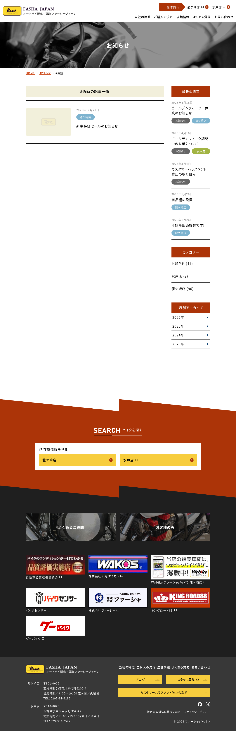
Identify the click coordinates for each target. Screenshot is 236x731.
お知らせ (45, 73)
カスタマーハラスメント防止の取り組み (189, 172)
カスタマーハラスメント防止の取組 (164, 692)
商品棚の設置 (182, 199)
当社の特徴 (142, 17)
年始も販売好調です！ (188, 225)
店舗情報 (183, 17)
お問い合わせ (223, 17)
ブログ (140, 679)
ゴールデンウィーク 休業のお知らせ (190, 111)
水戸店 (201, 151)
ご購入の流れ (163, 17)
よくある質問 (202, 17)
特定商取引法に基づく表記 (163, 711)
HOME (30, 73)
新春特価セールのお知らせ (97, 126)
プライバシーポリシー (197, 711)
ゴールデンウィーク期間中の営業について (190, 141)
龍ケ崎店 (85, 117)
